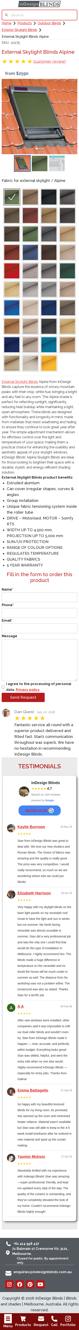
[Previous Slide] (7, 117)
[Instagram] (9, 1284)
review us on (39, 810)
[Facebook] (19, 1284)
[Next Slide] (72, 117)
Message (39, 657)
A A (20, 1006)
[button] (39, 116)
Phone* (39, 610)
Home (7, 23)
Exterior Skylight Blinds (19, 30)
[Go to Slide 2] (39, 149)
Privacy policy (28, 690)
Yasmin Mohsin (31, 1157)
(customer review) (49, 61)
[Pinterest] (30, 1284)
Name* (39, 594)
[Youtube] (40, 1284)
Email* (39, 626)
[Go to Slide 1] (37, 149)
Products (23, 1321)
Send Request (23, 697)
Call (54, 1321)
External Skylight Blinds (20, 382)
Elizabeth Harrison (34, 893)
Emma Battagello (32, 1090)
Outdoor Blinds (49, 23)
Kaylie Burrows (31, 827)
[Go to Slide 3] (42, 149)
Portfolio (68, 1321)
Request (41, 1321)
